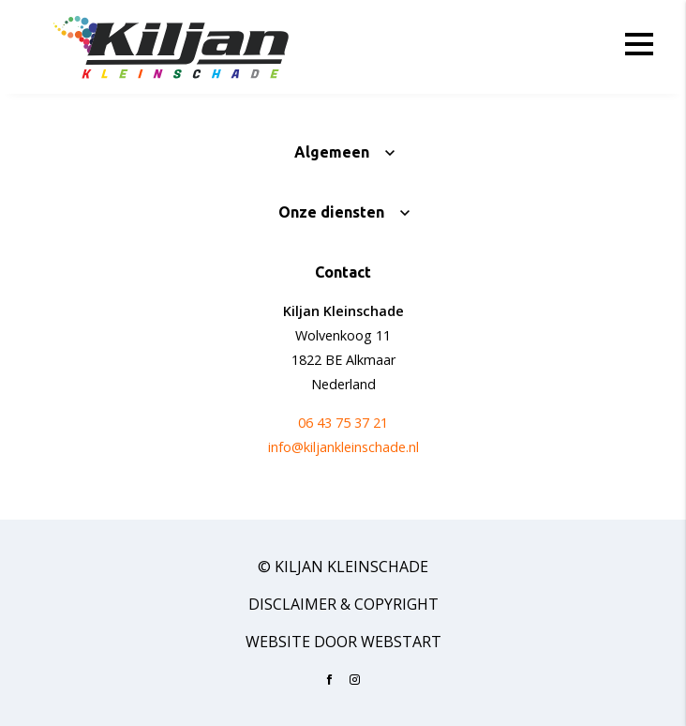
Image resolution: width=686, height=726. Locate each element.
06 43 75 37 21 (343, 422)
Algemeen (331, 152)
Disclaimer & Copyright (343, 604)
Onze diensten (331, 212)
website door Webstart (343, 641)
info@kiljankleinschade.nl (343, 447)
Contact (343, 272)
